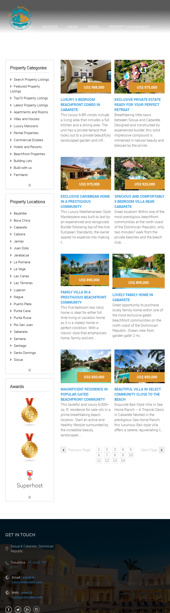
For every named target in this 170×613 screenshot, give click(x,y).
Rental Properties (26, 133)
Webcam (26, 26)
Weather (50, 26)
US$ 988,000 (94, 87)
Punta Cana (22, 310)
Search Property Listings (31, 79)
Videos (93, 26)
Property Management (129, 26)
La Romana (22, 262)
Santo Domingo (25, 352)
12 (107, 461)
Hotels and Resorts (28, 146)
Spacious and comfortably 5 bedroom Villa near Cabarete (139, 201)
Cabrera (19, 234)
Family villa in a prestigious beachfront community (83, 297)
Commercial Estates (28, 140)
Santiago (20, 345)
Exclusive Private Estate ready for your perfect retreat (137, 104)
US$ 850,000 (94, 377)
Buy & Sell (27, 31)
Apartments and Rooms (31, 112)
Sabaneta (20, 331)
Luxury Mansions (26, 126)
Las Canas (21, 276)
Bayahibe (20, 213)
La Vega (19, 269)
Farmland (20, 174)
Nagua (18, 297)
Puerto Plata (22, 304)
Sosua (18, 359)
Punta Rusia (22, 317)
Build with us (23, 167)
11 (99, 461)
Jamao (19, 241)
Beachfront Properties (29, 154)
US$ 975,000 (147, 87)
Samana (20, 338)
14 (123, 461)
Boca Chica (22, 220)
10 (131, 455)
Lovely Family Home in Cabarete (132, 297)
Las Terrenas (23, 283)
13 (115, 461)
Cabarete (20, 227)
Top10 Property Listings (31, 98)
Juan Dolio (21, 248)
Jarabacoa (21, 255)
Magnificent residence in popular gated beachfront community (84, 394)
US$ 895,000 (89, 279)
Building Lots (23, 160)
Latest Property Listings (31, 105)
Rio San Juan (23, 324)
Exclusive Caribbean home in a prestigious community (85, 201)
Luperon (19, 290)
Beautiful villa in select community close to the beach (137, 394)
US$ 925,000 (145, 184)
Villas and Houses (27, 119)
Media (73, 26)
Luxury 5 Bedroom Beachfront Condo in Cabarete (80, 104)
